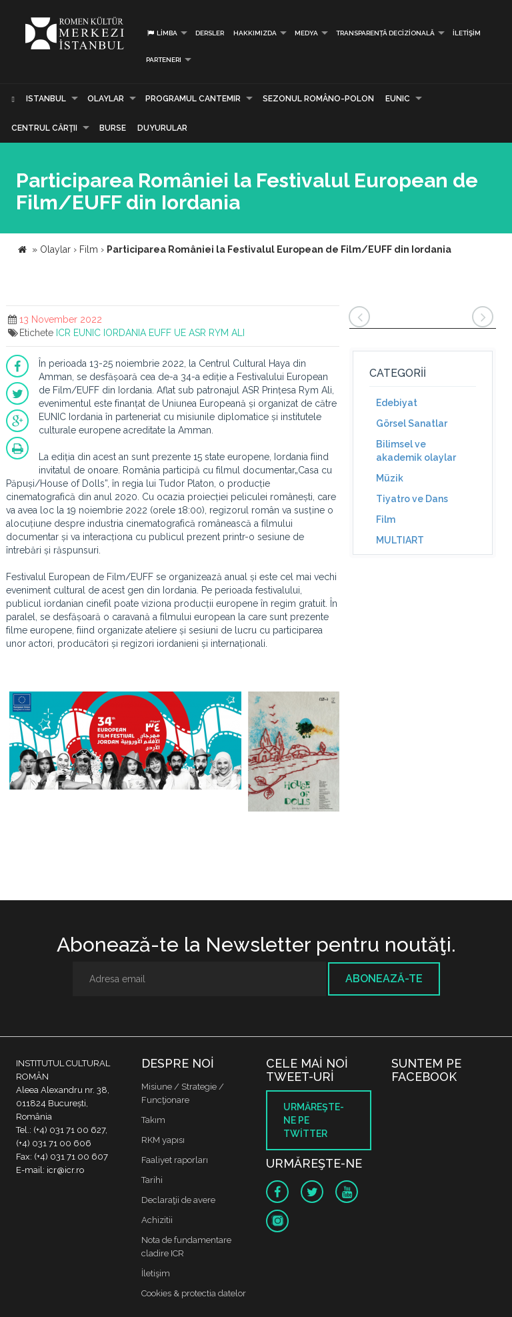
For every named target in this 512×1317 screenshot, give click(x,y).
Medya (306, 33)
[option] (125, 748)
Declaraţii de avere (178, 1200)
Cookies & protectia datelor (193, 1293)
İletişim (467, 33)
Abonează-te (384, 978)
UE (180, 332)
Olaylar (105, 98)
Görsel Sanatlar (411, 423)
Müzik (389, 478)
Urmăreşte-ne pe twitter (313, 1120)
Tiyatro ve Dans (412, 498)
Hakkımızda (255, 33)
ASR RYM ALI (217, 332)
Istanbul (46, 98)
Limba (161, 33)
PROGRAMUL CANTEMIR (193, 98)
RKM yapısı (163, 1140)
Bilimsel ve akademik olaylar (416, 451)
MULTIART (400, 540)
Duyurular (162, 128)
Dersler (209, 33)
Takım (153, 1120)
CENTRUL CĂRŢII (44, 128)
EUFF (160, 332)
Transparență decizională (385, 33)
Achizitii (157, 1220)
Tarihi (152, 1180)
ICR (63, 332)
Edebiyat (396, 402)
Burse (112, 128)
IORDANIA (124, 332)
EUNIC (397, 98)
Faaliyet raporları (174, 1160)
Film (385, 519)
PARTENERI (163, 59)
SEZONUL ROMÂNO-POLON (318, 98)
